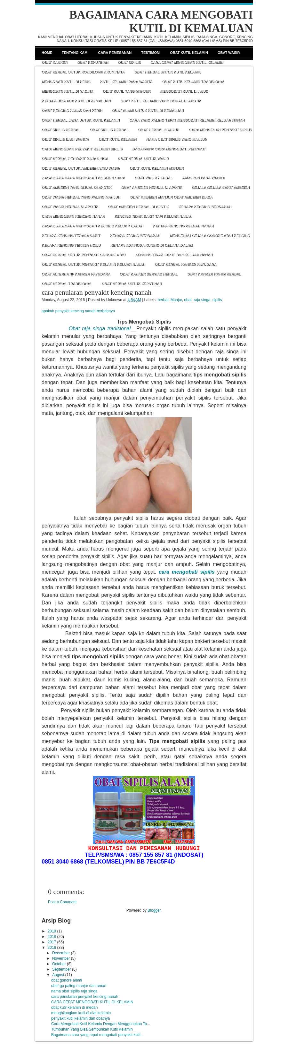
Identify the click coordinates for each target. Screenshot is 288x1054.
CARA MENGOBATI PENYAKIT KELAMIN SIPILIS (82, 149)
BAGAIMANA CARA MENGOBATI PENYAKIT (169, 149)
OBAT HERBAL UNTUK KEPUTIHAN (131, 283)
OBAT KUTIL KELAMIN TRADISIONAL (193, 81)
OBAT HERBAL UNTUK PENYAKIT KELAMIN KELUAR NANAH (93, 264)
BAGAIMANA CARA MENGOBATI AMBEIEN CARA (83, 178)
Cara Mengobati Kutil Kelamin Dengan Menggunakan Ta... (100, 1024)
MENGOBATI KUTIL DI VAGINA (67, 91)
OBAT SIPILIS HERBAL (61, 129)
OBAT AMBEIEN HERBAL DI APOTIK (151, 187)
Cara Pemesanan (115, 53)
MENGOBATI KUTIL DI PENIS (66, 81)
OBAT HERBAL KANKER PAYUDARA (185, 264)
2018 (52, 936)
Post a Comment (62, 902)
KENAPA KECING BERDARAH (135, 235)
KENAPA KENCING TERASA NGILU (71, 245)
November (61, 958)
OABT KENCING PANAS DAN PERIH (72, 110)
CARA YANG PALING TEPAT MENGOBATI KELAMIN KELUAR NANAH (187, 120)
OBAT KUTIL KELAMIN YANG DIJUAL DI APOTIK (160, 101)
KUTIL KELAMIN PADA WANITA (126, 81)
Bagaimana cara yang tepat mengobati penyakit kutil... (97, 1035)
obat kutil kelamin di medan (74, 1007)
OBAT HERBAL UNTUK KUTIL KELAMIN (167, 72)
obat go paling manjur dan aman (78, 985)
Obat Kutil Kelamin (189, 53)
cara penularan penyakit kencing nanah (96, 292)
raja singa (202, 300)
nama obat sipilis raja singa (74, 991)
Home (47, 53)
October (59, 964)
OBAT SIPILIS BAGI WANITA (65, 139)
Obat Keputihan (92, 62)
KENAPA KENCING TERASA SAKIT (71, 235)
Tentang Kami (75, 53)
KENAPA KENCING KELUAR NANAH (183, 226)
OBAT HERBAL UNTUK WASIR (143, 158)
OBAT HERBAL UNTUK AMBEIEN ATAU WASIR (81, 168)
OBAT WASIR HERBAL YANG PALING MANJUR (81, 197)
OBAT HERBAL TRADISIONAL (67, 283)
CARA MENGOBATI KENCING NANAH (73, 216)
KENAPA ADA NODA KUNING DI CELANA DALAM (151, 245)
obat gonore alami (66, 980)
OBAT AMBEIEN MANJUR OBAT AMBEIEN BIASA (171, 197)
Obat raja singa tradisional (100, 328)
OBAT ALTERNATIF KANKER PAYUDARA (76, 274)
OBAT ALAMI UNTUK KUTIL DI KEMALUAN (148, 110)
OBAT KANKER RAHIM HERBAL (214, 274)
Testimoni (150, 53)
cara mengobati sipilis (187, 572)
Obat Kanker (54, 62)
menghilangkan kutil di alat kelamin (81, 1013)
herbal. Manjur (170, 300)
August (58, 975)
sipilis (217, 300)
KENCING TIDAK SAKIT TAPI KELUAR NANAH (153, 216)
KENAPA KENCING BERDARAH (204, 206)
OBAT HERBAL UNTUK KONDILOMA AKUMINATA (83, 72)
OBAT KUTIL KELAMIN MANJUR (157, 168)
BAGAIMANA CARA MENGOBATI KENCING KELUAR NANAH (92, 226)
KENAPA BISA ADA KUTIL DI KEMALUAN (76, 101)
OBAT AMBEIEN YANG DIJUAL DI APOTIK (76, 187)
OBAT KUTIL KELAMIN (117, 139)
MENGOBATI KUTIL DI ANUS (184, 91)
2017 (52, 942)
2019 (52, 931)
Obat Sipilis (129, 62)
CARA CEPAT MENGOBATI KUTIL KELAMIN (186, 62)
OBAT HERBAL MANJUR (158, 129)
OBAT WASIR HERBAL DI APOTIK (70, 206)
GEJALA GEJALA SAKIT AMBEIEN (221, 187)
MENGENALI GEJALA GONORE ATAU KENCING (210, 235)
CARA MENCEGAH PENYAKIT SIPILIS (220, 129)
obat (187, 300)
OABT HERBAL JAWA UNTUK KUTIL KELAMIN (81, 120)
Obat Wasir (229, 53)
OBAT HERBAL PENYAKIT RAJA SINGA (75, 158)
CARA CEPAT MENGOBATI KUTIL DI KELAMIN (92, 1002)
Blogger (154, 910)
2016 (52, 947)
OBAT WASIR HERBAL (153, 178)
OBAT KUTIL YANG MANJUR (126, 91)
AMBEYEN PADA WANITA (203, 178)
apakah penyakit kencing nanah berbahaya (78, 311)
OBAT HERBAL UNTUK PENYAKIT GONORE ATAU (83, 255)
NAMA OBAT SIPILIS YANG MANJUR (176, 139)
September (61, 969)
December (61, 953)
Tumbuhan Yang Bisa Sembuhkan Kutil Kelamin (92, 1029)
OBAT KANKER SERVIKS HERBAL (149, 274)
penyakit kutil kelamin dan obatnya (80, 1018)
